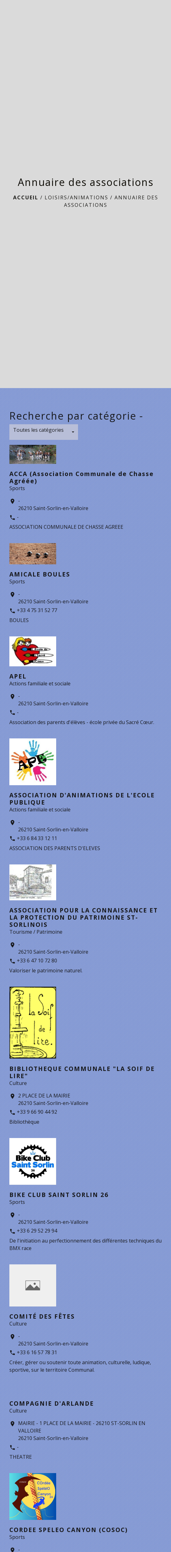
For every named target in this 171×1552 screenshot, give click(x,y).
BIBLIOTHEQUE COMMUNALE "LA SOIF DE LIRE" (82, 1072)
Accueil (25, 197)
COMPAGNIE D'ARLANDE (51, 1403)
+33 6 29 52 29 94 (37, 1230)
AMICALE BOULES (39, 574)
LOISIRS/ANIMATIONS (76, 197)
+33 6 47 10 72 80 (37, 960)
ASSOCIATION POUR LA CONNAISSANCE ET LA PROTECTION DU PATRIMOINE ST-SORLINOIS (83, 917)
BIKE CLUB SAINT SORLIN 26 (59, 1194)
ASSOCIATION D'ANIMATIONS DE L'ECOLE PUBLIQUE (82, 798)
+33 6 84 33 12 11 (37, 838)
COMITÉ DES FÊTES (42, 1316)
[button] (43, 432)
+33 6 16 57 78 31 (37, 1352)
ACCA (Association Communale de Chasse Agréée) (81, 477)
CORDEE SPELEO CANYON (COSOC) (68, 1529)
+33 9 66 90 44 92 (37, 1111)
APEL (18, 676)
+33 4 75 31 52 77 (37, 610)
